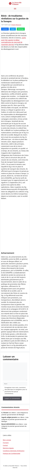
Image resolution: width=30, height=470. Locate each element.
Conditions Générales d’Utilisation (13, 451)
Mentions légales (8, 448)
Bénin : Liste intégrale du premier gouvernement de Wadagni (14, 419)
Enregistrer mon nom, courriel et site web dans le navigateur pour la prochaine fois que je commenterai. (16, 390)
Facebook (5, 29)
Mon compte (7, 440)
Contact (5, 445)
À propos (6, 443)
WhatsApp (21, 29)
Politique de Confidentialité (11, 453)
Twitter (13, 29)
